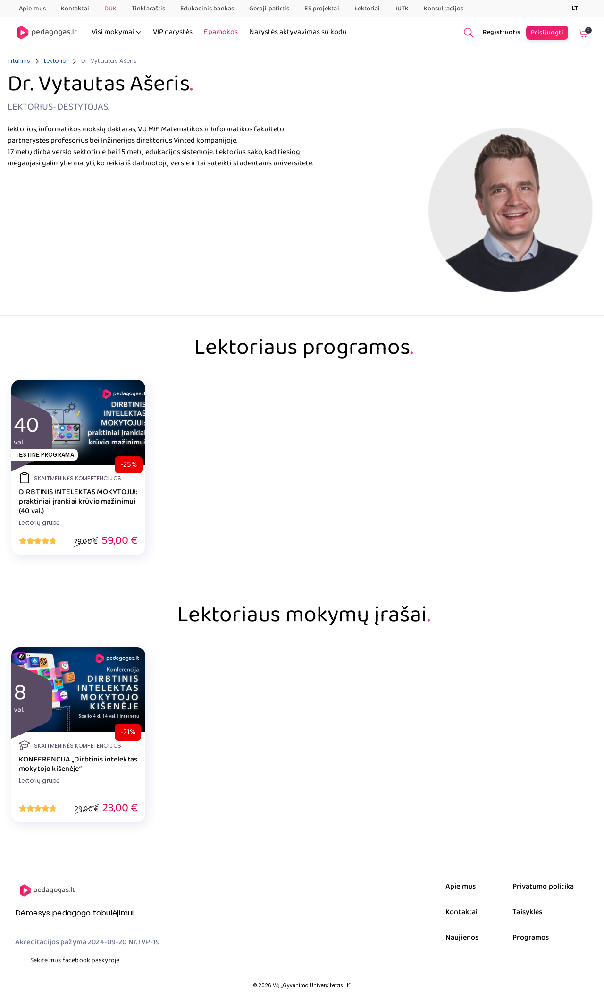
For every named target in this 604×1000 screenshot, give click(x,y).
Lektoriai (367, 8)
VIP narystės (173, 32)
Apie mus (32, 8)
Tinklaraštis (148, 8)
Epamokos (221, 32)
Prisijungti (547, 32)
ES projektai (321, 8)
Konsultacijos (443, 8)
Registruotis (501, 32)
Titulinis (19, 61)
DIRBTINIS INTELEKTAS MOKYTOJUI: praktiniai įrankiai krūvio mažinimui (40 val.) (78, 501)
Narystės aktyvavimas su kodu (298, 32)
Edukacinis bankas (207, 8)
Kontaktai (75, 8)
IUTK (402, 8)
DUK (110, 8)
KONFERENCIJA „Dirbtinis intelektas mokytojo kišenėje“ (78, 764)
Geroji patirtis (269, 8)
